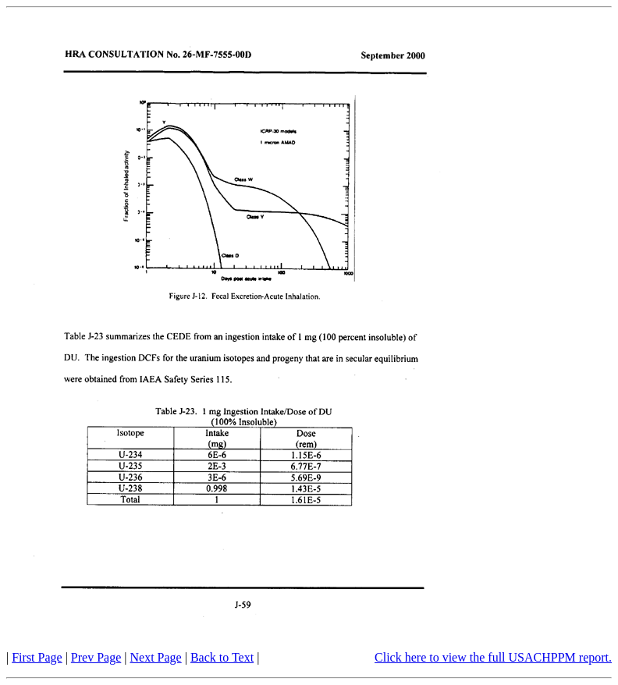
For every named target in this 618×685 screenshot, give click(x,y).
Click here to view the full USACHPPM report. (493, 657)
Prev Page (96, 657)
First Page (37, 657)
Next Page (156, 657)
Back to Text (222, 657)
